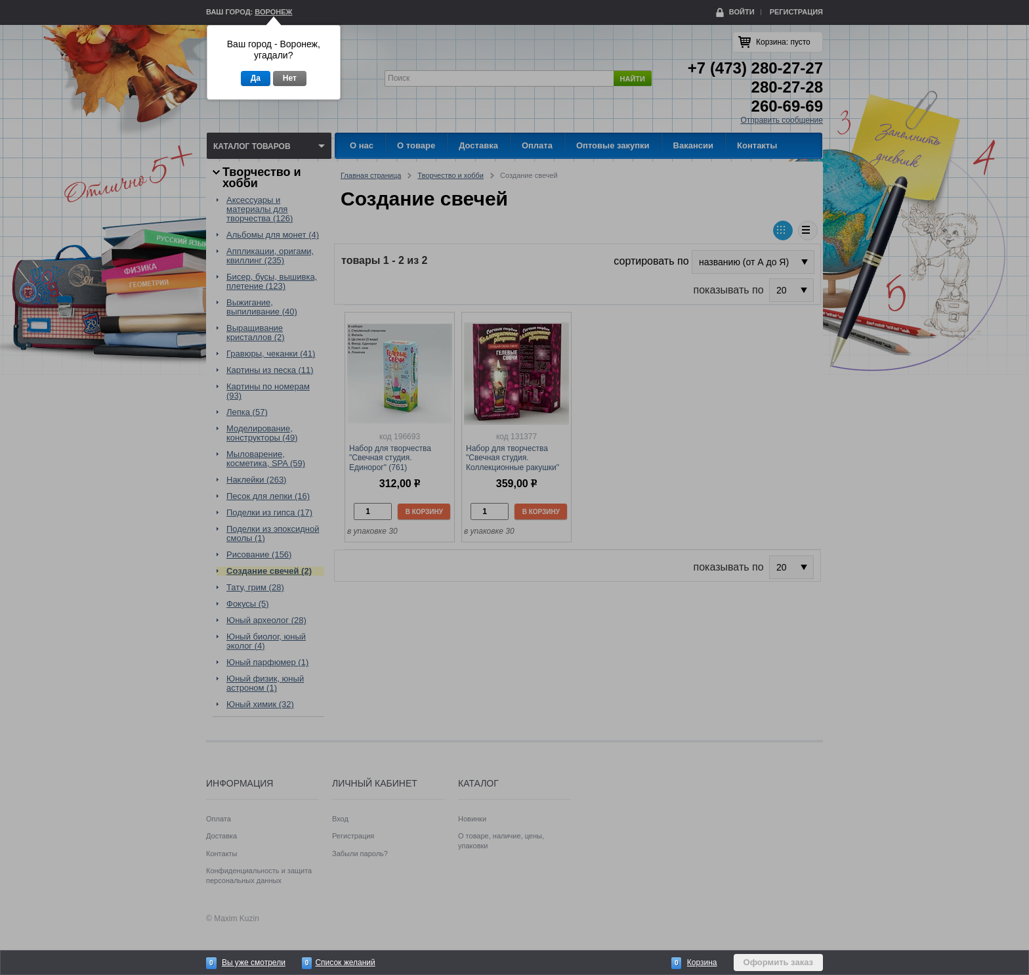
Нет (290, 78)
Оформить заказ (778, 962)
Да (256, 78)
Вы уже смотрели (253, 962)
